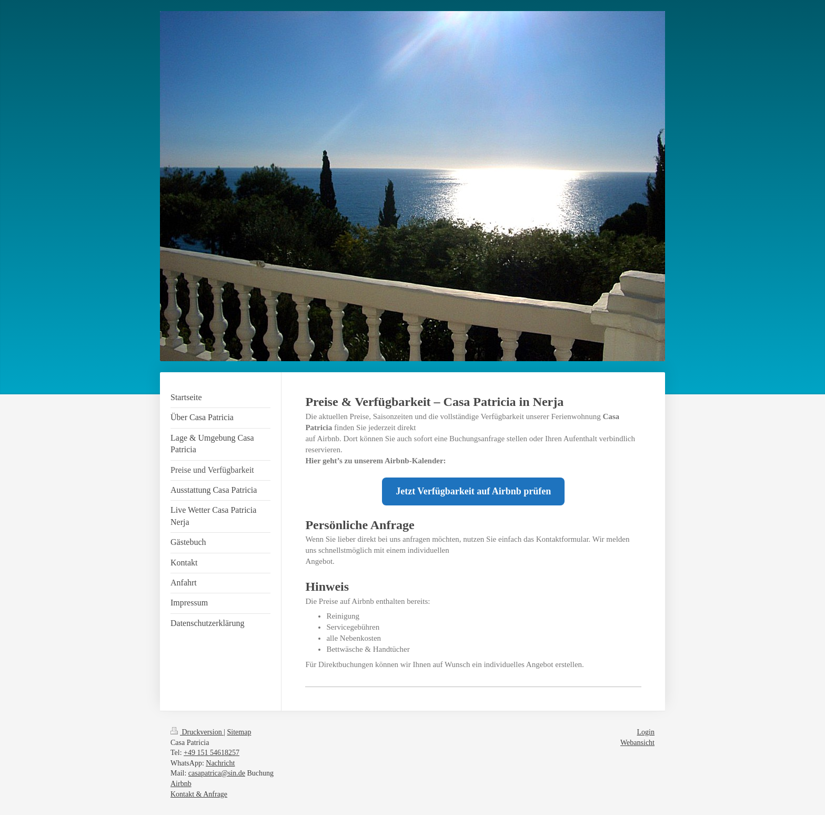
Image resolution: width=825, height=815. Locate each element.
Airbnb (181, 784)
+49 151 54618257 (211, 753)
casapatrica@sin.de (216, 773)
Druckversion (197, 732)
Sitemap (239, 732)
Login (646, 732)
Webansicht (637, 743)
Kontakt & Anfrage (198, 794)
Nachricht (220, 763)
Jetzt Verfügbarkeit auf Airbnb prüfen (473, 491)
